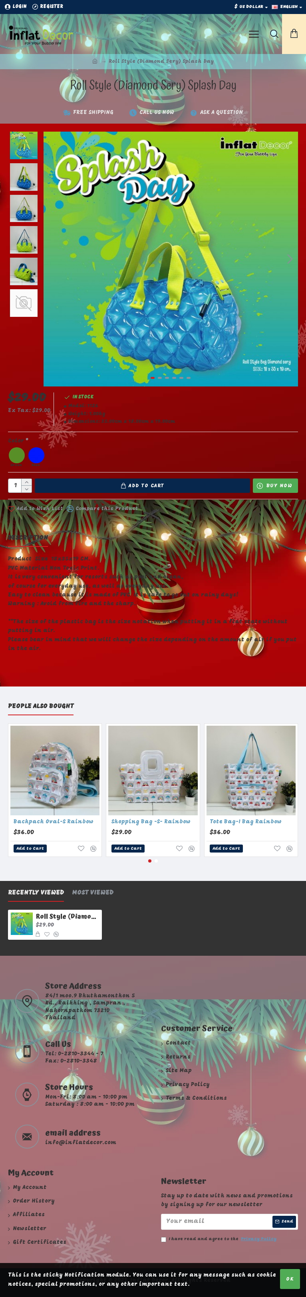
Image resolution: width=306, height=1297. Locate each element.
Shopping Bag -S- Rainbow (151, 822)
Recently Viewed (36, 893)
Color (16, 441)
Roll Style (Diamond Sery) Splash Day (67, 917)
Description (28, 538)
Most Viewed (92, 893)
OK (290, 1279)
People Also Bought (41, 706)
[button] (290, 259)
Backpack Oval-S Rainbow (53, 822)
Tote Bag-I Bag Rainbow (246, 822)
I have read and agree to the (219, 1239)
